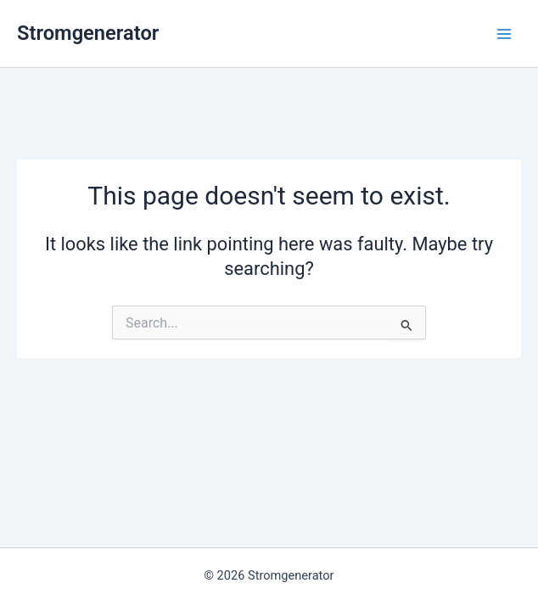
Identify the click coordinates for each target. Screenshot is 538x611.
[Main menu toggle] (504, 33)
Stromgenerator (88, 33)
